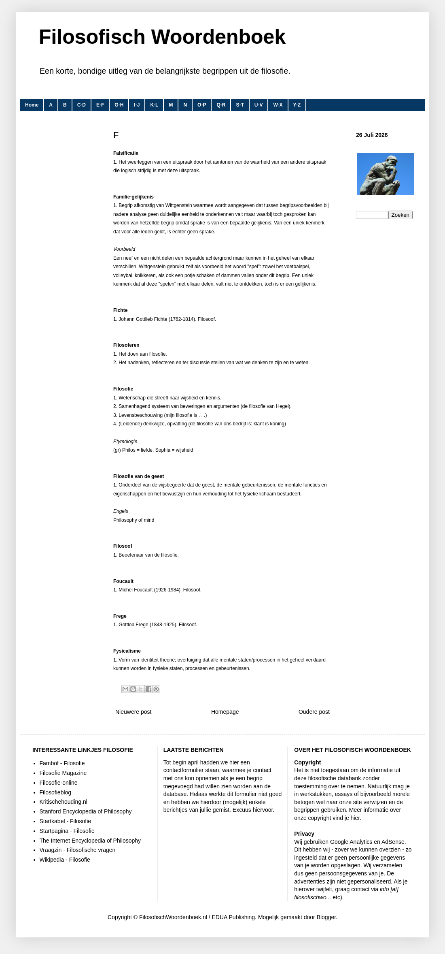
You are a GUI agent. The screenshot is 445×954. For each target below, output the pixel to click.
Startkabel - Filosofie (65, 821)
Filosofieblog (56, 792)
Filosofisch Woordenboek (162, 37)
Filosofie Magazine (63, 773)
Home (31, 105)
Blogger (326, 917)
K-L (154, 105)
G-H (118, 105)
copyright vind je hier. (335, 818)
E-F (100, 105)
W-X (277, 105)
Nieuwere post (133, 712)
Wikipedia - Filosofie (65, 859)
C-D (81, 105)
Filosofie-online (59, 782)
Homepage (225, 712)
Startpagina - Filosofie (67, 831)
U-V (258, 105)
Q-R (220, 105)
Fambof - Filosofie (62, 763)
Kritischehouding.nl (63, 801)
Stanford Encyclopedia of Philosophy (86, 811)
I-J (137, 105)
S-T (240, 105)
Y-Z (297, 105)
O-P (201, 105)
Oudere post (314, 712)
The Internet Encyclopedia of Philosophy (90, 840)
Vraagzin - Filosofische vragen (78, 850)
